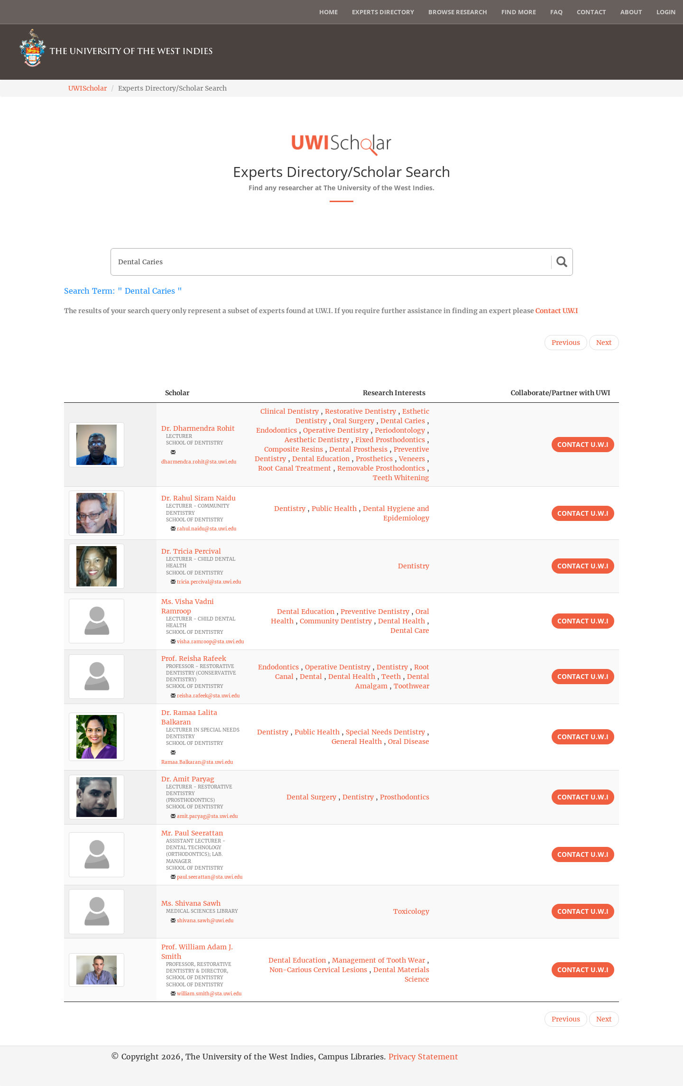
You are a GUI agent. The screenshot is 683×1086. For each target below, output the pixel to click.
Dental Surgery (311, 797)
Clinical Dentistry (289, 411)
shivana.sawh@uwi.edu (205, 921)
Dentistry (289, 508)
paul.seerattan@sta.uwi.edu (209, 877)
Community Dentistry (336, 621)
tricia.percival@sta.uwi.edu (209, 582)
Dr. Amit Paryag (187, 779)
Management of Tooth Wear (378, 960)
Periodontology (400, 430)
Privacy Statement (423, 1056)
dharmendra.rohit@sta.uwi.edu (198, 462)
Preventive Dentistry (375, 611)
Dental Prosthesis (358, 449)
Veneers (412, 459)
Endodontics (276, 430)
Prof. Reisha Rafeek (193, 658)
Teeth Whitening (401, 477)
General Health (357, 741)
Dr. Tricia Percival (191, 551)
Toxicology (411, 911)
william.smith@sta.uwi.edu (209, 994)
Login (666, 12)
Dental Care (409, 630)
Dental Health (401, 621)
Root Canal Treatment (294, 468)
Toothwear (411, 686)
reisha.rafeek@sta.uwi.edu (208, 696)
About (631, 12)
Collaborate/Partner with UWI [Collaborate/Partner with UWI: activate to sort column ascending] (560, 393)
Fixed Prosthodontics (390, 440)
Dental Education (321, 459)
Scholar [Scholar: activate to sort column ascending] (177, 393)
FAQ (556, 12)
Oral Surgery (353, 421)
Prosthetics (374, 459)
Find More (518, 12)
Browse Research (457, 12)
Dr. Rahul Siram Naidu (198, 498)
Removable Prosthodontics (381, 468)
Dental (311, 676)
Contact (591, 12)
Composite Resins (293, 449)
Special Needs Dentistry (385, 732)
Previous (566, 342)
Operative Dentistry (336, 430)
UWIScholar (87, 88)
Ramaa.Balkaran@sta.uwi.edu (197, 762)
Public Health (334, 508)
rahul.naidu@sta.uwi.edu (206, 529)
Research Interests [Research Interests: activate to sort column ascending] (394, 393)
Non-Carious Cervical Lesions (318, 969)
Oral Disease (408, 741)
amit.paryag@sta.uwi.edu (207, 816)
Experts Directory (383, 12)
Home (328, 12)
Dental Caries (402, 421)
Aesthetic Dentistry (317, 440)
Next (604, 342)
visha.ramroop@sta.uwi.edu (210, 642)
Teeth (391, 676)
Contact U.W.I (556, 310)
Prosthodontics (404, 797)
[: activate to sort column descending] (110, 393)
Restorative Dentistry (360, 411)
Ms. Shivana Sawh (191, 903)
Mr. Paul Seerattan (192, 833)
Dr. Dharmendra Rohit (198, 428)
